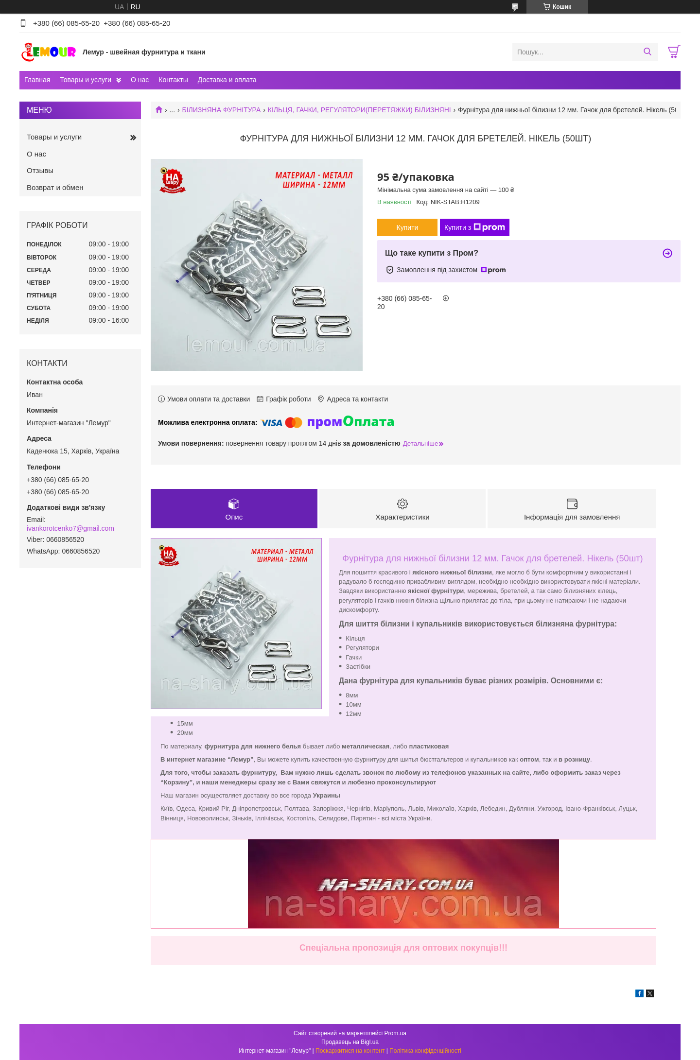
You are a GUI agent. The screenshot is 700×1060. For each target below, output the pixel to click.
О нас (140, 80)
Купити (408, 227)
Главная (37, 80)
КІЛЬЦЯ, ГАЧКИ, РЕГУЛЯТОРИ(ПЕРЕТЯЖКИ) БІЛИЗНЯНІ (359, 110)
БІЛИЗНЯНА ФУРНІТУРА (221, 110)
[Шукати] (647, 52)
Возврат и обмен (55, 187)
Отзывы (40, 170)
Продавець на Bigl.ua (350, 1042)
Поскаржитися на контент (350, 1050)
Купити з (474, 227)
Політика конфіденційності (425, 1050)
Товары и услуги (85, 80)
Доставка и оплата (227, 80)
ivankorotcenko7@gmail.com (70, 528)
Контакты (173, 80)
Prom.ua (395, 1033)
